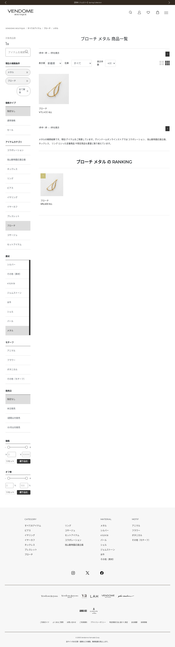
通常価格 (11, 120)
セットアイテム (14, 244)
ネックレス (12, 169)
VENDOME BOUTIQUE (15, 28)
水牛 (9, 302)
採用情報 (144, 622)
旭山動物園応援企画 (16, 159)
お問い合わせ (71, 622)
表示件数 (100, 63)
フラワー (11, 360)
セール (10, 130)
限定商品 (81, 143)
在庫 (67, 63)
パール (10, 321)
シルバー (11, 264)
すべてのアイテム (34, 28)
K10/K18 (11, 283)
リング (10, 178)
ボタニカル (12, 369)
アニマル (11, 350)
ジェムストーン (14, 293)
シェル (10, 311)
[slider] (8, 447)
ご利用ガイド (44, 622)
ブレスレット (13, 216)
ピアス (10, 188)
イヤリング (12, 197)
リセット (10, 461)
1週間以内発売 (13, 418)
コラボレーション (15, 150)
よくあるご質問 (58, 622)
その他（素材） (14, 274)
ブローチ (47, 28)
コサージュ (12, 235)
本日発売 (11, 408)
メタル (55, 28)
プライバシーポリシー (98, 622)
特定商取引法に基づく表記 (118, 622)
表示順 (42, 63)
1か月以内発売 (13, 427)
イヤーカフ (12, 207)
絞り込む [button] (24, 461)
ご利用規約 (83, 622)
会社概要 (134, 622)
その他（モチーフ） (16, 379)
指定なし (11, 111)
